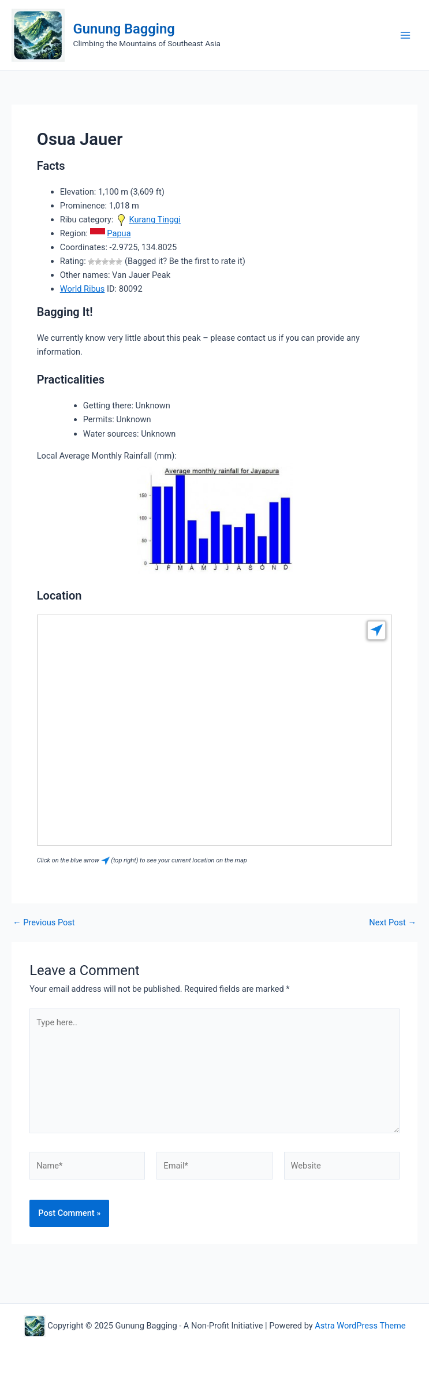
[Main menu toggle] (405, 35)
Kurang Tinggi (154, 219)
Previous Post (44, 922)
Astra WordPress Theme (360, 1325)
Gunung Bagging (124, 29)
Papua (118, 233)
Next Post (392, 922)
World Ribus (82, 289)
